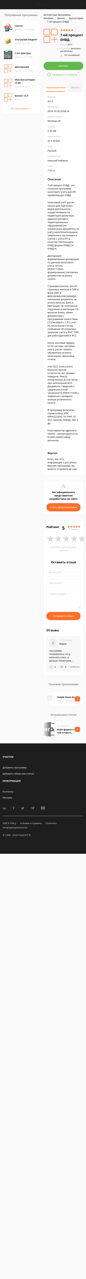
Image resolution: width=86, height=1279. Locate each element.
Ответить (75, 667)
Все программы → (21, 108)
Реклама (7, 797)
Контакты (8, 791)
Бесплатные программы (57, 14)
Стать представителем (63, 507)
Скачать (63, 65)
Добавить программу (15, 767)
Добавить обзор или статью (18, 773)
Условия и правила (31, 823)
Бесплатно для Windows (70, 50)
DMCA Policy (9, 823)
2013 (66, 44)
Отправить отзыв (63, 616)
